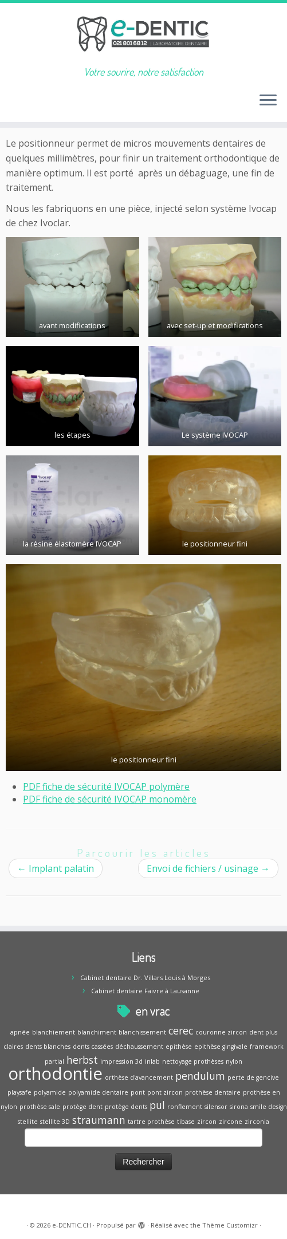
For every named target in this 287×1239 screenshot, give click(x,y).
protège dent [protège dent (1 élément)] (82, 1107)
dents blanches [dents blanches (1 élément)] (47, 1047)
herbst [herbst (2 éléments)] (82, 1060)
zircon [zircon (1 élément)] (207, 1122)
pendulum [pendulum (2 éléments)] (200, 1076)
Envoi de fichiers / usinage (208, 868)
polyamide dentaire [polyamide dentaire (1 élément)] (98, 1092)
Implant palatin (55, 868)
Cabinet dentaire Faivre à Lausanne (145, 990)
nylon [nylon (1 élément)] (234, 1061)
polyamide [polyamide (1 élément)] (50, 1092)
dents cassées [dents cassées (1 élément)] (93, 1047)
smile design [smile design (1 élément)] (268, 1107)
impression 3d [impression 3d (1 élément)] (121, 1061)
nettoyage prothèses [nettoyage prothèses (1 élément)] (192, 1061)
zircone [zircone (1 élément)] (230, 1122)
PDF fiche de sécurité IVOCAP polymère (106, 786)
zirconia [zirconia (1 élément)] (257, 1122)
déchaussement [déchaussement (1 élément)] (139, 1047)
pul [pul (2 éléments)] (157, 1105)
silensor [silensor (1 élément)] (216, 1107)
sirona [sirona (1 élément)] (239, 1107)
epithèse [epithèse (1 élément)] (179, 1047)
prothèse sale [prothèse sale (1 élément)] (39, 1107)
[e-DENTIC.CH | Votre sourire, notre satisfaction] (143, 34)
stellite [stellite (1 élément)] (28, 1122)
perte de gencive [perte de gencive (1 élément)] (253, 1077)
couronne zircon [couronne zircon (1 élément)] (221, 1032)
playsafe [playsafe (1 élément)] (19, 1092)
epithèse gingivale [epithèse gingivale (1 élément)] (220, 1047)
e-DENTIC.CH (71, 1225)
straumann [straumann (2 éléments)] (98, 1120)
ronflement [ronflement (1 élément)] (184, 1107)
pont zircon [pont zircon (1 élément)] (165, 1092)
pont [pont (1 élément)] (138, 1092)
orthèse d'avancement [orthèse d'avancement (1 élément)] (139, 1077)
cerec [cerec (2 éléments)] (180, 1030)
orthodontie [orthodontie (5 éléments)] (55, 1073)
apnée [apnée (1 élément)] (20, 1032)
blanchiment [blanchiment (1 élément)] (96, 1032)
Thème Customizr (230, 1225)
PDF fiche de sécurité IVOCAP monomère (109, 799)
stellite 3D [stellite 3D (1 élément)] (55, 1122)
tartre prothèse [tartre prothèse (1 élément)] (151, 1122)
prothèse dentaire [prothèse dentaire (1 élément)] (213, 1092)
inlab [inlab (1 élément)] (152, 1061)
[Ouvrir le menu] (268, 101)
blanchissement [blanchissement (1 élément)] (142, 1032)
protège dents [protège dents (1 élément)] (126, 1107)
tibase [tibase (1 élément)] (186, 1122)
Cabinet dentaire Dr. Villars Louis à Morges (145, 977)
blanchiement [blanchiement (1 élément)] (53, 1032)
